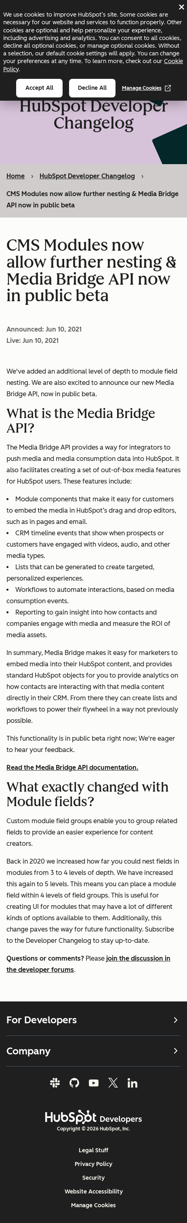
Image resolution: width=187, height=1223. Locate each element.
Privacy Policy (93, 1164)
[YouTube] (93, 1082)
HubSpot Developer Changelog (87, 176)
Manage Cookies (146, 88)
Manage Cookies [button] (93, 1205)
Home (15, 176)
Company (93, 1051)
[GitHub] (74, 1082)
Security (93, 1177)
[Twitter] (113, 1082)
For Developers (93, 1020)
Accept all (39, 87)
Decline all (92, 87)
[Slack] (54, 1082)
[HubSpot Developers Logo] (94, 1117)
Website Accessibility (94, 1191)
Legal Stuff (93, 1150)
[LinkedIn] (132, 1082)
